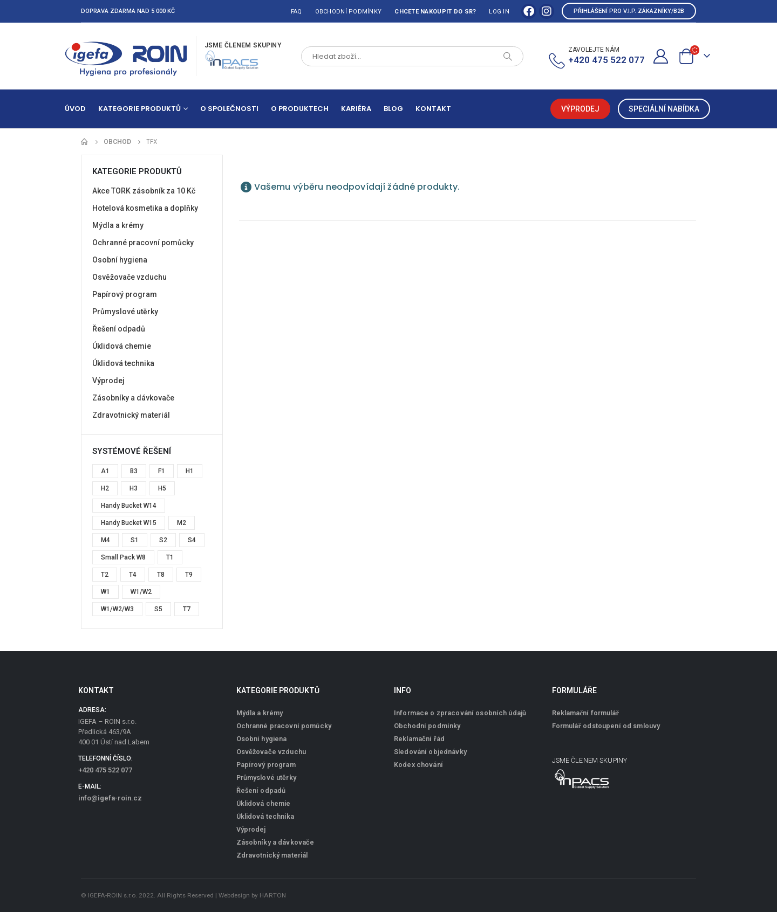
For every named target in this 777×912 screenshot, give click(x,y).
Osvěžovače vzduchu (129, 277)
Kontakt (433, 108)
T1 (170, 557)
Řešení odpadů (118, 328)
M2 (181, 523)
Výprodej (108, 380)
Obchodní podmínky (348, 11)
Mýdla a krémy (118, 225)
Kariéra (356, 108)
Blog (393, 108)
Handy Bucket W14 (128, 505)
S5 (158, 609)
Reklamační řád (419, 739)
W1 (105, 592)
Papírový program (124, 294)
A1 (105, 471)
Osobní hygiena (119, 259)
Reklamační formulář (585, 713)
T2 (104, 574)
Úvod (75, 108)
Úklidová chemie (121, 346)
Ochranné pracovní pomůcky (143, 242)
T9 (189, 574)
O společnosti (229, 108)
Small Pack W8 (123, 557)
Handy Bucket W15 (128, 523)
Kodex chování (418, 765)
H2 (105, 488)
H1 (190, 471)
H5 (162, 488)
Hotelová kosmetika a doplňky (145, 208)
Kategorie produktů (139, 108)
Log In (499, 11)
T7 (186, 609)
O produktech (300, 108)
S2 (163, 540)
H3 (134, 488)
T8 (161, 574)
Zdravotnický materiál (131, 415)
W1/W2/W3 (117, 609)
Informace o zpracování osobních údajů (460, 713)
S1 (135, 540)
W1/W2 (141, 592)
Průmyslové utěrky (125, 311)
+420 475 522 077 (105, 770)
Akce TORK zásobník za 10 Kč (143, 190)
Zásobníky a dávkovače (133, 397)
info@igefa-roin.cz (110, 798)
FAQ (296, 11)
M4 (105, 540)
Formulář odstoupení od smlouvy (606, 726)
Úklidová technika (123, 363)
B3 (134, 471)
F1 (161, 471)
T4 (133, 574)
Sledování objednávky (430, 752)
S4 (192, 540)
